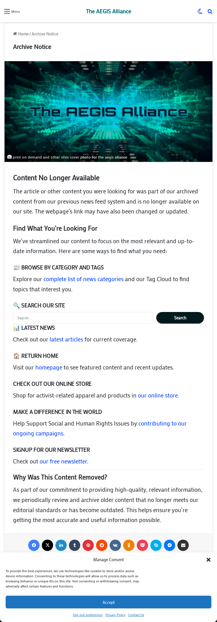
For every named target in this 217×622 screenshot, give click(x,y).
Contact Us (136, 614)
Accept (109, 602)
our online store (158, 395)
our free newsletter (63, 461)
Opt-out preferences (88, 614)
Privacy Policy (115, 614)
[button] (208, 560)
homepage (48, 367)
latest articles (66, 339)
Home (21, 34)
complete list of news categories (83, 279)
